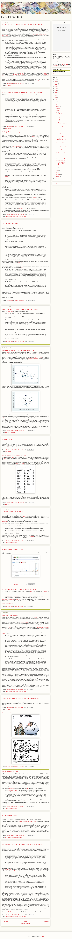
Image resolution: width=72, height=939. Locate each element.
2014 (56, 90)
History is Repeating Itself (10, 771)
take (35, 871)
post (15, 225)
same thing (11, 788)
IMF (22, 267)
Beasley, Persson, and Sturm (18, 74)
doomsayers (16, 551)
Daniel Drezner (5, 441)
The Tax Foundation (38, 357)
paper (34, 34)
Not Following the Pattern (10, 223)
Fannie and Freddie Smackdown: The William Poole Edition (20, 309)
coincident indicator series (33, 358)
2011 (56, 95)
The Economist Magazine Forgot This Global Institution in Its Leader (22, 844)
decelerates (7, 176)
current (27, 684)
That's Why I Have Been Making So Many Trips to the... (61, 119)
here (38, 80)
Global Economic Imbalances (11, 216)
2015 (56, 88)
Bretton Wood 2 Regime (12, 790)
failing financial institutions (18, 513)
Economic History (8, 85)
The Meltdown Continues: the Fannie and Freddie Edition (19, 589)
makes (44, 150)
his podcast (55, 65)
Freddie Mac (15, 596)
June (57, 167)
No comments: (21, 83)
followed (17, 624)
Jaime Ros (45, 34)
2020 (56, 79)
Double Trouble (7, 713)
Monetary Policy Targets (21, 216)
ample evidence (32, 425)
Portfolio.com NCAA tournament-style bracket (19, 700)
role (25, 773)
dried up (20, 262)
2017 (56, 84)
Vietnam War (40, 779)
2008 (56, 101)
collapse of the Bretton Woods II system (13, 296)
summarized (45, 591)
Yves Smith (21, 208)
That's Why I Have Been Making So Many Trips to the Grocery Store (22, 92)
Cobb (45, 73)
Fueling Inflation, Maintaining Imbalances (14, 132)
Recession (7, 343)
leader (16, 846)
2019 (56, 81)
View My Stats (56, 183)
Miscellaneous (8, 128)
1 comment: (20, 606)
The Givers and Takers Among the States (14, 455)
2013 (56, 92)
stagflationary (28, 513)
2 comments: (21, 126)
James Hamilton (5, 599)
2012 (56, 94)
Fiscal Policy (7, 432)
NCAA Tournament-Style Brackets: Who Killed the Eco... (61, 154)
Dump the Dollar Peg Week (10, 615)
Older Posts (46, 921)
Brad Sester (24, 516)
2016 (56, 86)
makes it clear (10, 311)
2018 (56, 83)
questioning (13, 817)
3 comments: (21, 449)
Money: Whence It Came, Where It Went (27, 821)
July (57, 112)
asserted (12, 134)
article (5, 458)
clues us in (10, 94)
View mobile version (25, 923)
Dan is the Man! (7, 439)
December (58, 103)
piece (19, 441)
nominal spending (39, 906)
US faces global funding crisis (32, 524)
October (57, 106)
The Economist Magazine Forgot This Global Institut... (61, 163)
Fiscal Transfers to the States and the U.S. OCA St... (60, 132)
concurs (33, 136)
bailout (31, 591)
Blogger (42, 936)
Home (25, 921)
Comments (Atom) (28, 928)
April (57, 170)
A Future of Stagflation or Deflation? (13, 549)
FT (18, 671)
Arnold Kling (11, 599)
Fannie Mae (8, 596)
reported (35, 617)
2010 (56, 97)
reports (13, 457)
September (58, 108)
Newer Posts (5, 921)
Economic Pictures (9, 709)
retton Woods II (31, 536)
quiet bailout (4, 521)
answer (32, 853)
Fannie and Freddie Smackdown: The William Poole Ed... (60, 128)
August (57, 110)
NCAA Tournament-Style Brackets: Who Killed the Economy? (20, 698)
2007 (56, 178)
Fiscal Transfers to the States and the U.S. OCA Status (18, 350)
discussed (16, 870)
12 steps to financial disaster (30, 601)
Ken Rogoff (9, 911)
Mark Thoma (18, 599)
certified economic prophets (7, 603)
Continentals (11, 824)
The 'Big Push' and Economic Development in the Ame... (61, 115)
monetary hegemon (17, 146)
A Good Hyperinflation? (9, 815)
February (58, 174)
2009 (56, 99)
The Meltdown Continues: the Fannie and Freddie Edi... (61, 147)
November (58, 104)
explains (3, 633)
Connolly (22, 73)
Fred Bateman (39, 34)
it (8, 446)
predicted (12, 600)
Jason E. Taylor (5, 35)
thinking (30, 684)
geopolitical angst (8, 869)
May (57, 168)
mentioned (34, 197)
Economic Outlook (8, 585)
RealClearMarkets (38, 118)
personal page (65, 64)
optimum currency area (6, 417)
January (57, 176)
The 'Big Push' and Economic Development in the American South (22, 24)
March (57, 172)
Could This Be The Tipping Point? (12, 511)
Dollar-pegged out (24, 622)
